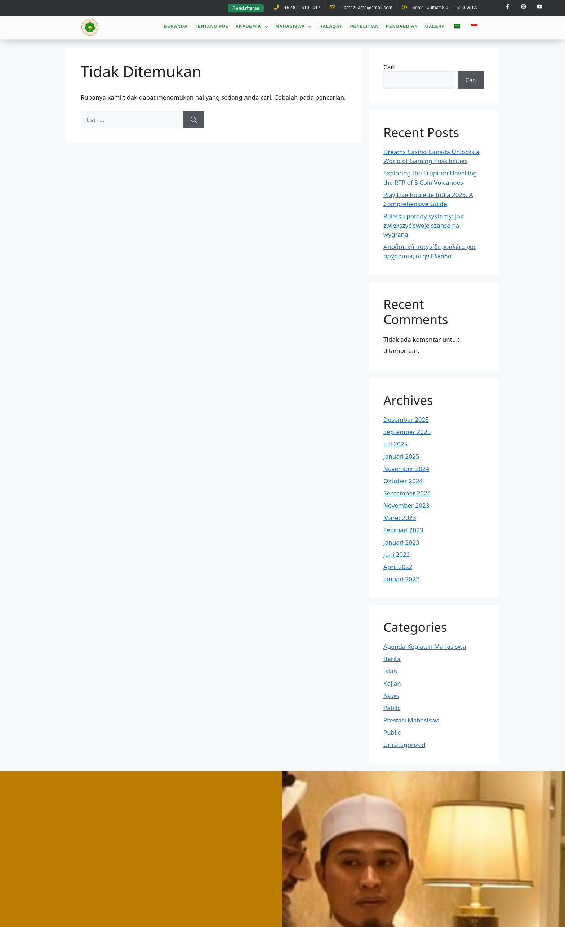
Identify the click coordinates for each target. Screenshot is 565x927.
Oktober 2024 (403, 481)
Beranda (176, 25)
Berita (392, 659)
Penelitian (364, 25)
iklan (390, 671)
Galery (435, 25)
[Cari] (193, 119)
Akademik (252, 25)
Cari (389, 67)
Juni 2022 (396, 554)
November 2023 (406, 505)
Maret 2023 (399, 517)
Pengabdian (402, 25)
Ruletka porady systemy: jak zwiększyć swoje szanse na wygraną (423, 225)
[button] (246, 6)
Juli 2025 (395, 444)
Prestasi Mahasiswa (411, 720)
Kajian (392, 683)
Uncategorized (404, 744)
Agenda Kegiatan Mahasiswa (424, 646)
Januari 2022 (401, 579)
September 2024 (407, 493)
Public (392, 732)
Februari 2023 (403, 530)
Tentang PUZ (211, 25)
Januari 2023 (401, 542)
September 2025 (407, 432)
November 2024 (406, 468)
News (391, 695)
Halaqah (331, 25)
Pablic (391, 708)
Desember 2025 (406, 419)
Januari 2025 (401, 456)
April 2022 (397, 567)
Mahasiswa (293, 25)
